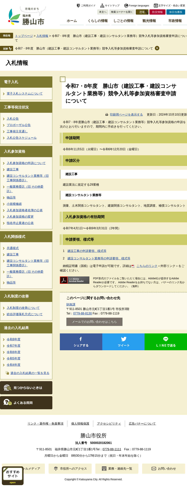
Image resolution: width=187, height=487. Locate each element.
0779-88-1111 (111, 449)
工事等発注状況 (16, 107)
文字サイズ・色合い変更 (171, 5)
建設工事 (13, 169)
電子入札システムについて (25, 93)
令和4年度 (13, 364)
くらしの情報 (98, 21)
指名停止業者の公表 (20, 223)
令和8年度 (13, 339)
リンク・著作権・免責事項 (45, 423)
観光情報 (149, 21)
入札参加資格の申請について (26, 163)
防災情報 (157, 11)
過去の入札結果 (16, 328)
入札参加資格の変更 (20, 216)
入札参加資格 (14, 151)
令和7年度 (13, 345)
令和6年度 (13, 352)
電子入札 (11, 82)
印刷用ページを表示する (126, 114)
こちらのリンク (147, 265)
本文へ (102, 11)
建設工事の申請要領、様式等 (87, 250)
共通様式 (13, 248)
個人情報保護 (80, 423)
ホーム (72, 21)
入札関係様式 (14, 237)
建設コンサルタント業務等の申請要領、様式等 (99, 258)
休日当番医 (175, 11)
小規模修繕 (14, 203)
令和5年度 (13, 358)
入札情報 (42, 35)
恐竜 (142, 11)
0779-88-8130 (82, 313)
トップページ (24, 35)
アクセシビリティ (109, 423)
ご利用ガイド (88, 5)
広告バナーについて (142, 423)
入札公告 (13, 118)
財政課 (70, 304)
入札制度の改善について (23, 307)
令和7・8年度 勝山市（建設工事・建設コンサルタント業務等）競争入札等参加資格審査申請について (84, 48)
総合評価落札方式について (25, 314)
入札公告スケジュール (22, 137)
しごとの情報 (123, 21)
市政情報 (175, 21)
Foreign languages (139, 5)
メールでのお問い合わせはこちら (94, 321)
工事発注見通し (17, 131)
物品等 (11, 197)
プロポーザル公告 (19, 125)
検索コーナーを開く (122, 11)
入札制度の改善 (16, 296)
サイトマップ (112, 5)
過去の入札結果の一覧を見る (29, 373)
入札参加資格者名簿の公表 (25, 210)
